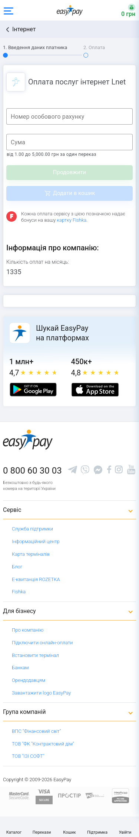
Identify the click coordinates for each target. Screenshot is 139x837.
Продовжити (69, 172)
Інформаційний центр (36, 541)
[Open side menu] (8, 10)
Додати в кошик (74, 193)
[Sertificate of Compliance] (95, 795)
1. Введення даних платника (35, 47)
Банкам (20, 667)
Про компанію (27, 630)
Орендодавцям (28, 680)
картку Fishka (71, 220)
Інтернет (24, 29)
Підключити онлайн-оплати (42, 642)
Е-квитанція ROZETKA (36, 579)
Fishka (19, 591)
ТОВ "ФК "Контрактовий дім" (43, 744)
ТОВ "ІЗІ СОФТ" (28, 756)
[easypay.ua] (70, 10)
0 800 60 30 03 (32, 470)
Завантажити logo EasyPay (41, 693)
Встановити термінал (35, 655)
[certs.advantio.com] (120, 795)
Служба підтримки (32, 529)
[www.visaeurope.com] (44, 795)
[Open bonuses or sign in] (123, 10)
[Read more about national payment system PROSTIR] (69, 795)
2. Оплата (94, 47)
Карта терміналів (31, 554)
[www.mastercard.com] (18, 795)
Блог (17, 567)
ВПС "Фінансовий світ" (36, 731)
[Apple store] (95, 390)
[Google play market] (33, 390)
